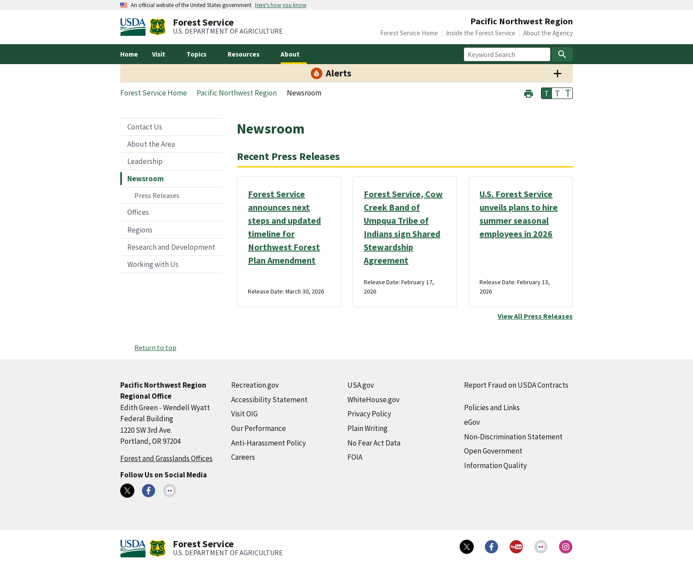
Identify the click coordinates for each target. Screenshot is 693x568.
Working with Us (153, 264)
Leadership (145, 161)
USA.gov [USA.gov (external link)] (360, 385)
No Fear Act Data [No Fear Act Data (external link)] (373, 443)
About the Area (151, 144)
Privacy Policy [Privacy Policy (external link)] (369, 414)
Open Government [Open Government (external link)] (493, 451)
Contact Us (144, 127)
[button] (528, 92)
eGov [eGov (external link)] (472, 422)
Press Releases (156, 195)
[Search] (562, 54)
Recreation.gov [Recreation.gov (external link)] (255, 385)
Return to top (155, 347)
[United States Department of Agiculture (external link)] (134, 27)
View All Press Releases (535, 316)
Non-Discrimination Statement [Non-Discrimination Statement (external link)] (513, 437)
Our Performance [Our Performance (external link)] (258, 428)
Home (129, 54)
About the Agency (548, 33)
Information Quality (495, 465)
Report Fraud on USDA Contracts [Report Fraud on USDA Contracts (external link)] (516, 385)
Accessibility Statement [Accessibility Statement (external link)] (269, 399)
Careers (243, 457)
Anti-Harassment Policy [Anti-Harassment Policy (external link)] (268, 443)
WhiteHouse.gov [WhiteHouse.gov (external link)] (373, 399)
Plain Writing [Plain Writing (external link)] (367, 428)
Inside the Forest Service (480, 33)
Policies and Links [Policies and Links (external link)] (492, 407)
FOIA (354, 457)
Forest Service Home (409, 33)
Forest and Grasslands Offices (166, 458)
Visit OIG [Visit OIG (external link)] (244, 414)
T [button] (546, 93)
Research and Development (171, 247)
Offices (138, 212)
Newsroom (145, 178)
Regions (139, 230)
